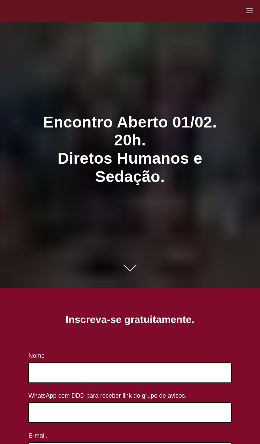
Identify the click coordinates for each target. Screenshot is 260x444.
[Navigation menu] (249, 10)
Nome (36, 355)
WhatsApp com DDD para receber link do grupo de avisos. (107, 395)
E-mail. (37, 435)
